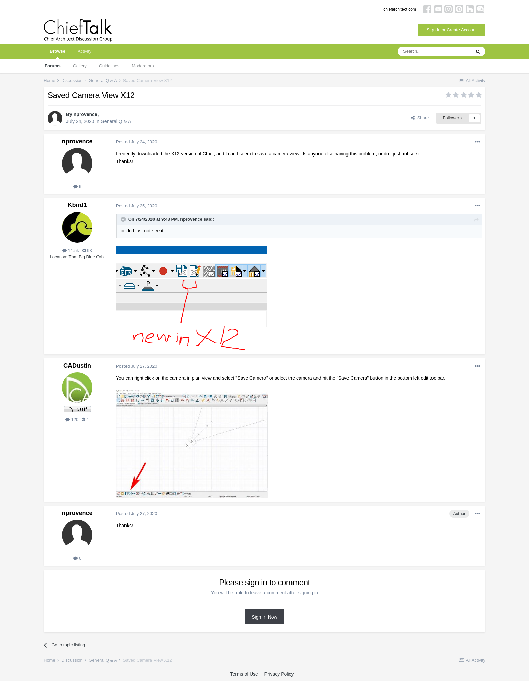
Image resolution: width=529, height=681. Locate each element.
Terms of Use (244, 674)
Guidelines (109, 65)
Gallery (80, 65)
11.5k (70, 250)
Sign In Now (264, 617)
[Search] (434, 51)
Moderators (143, 65)
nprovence (86, 114)
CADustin (77, 365)
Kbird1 (77, 205)
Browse (57, 54)
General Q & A (116, 121)
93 (87, 250)
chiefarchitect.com (399, 9)
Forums (53, 65)
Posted (136, 141)
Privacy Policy (279, 674)
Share (420, 117)
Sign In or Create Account (452, 29)
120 (71, 419)
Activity (84, 51)
